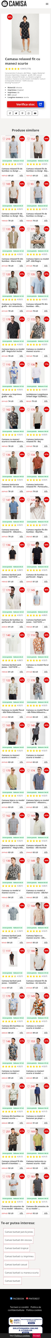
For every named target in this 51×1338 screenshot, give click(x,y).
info (21, 175)
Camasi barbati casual (16, 1264)
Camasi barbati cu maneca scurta (21, 1272)
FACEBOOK (17, 1298)
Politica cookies (34, 1310)
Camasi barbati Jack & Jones (19, 1231)
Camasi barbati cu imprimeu (19, 1256)
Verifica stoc (30, 104)
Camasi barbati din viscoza (18, 1240)
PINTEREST (33, 1298)
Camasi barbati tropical (16, 1248)
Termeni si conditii (19, 1307)
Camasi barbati (12, 1280)
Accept (36, 1335)
